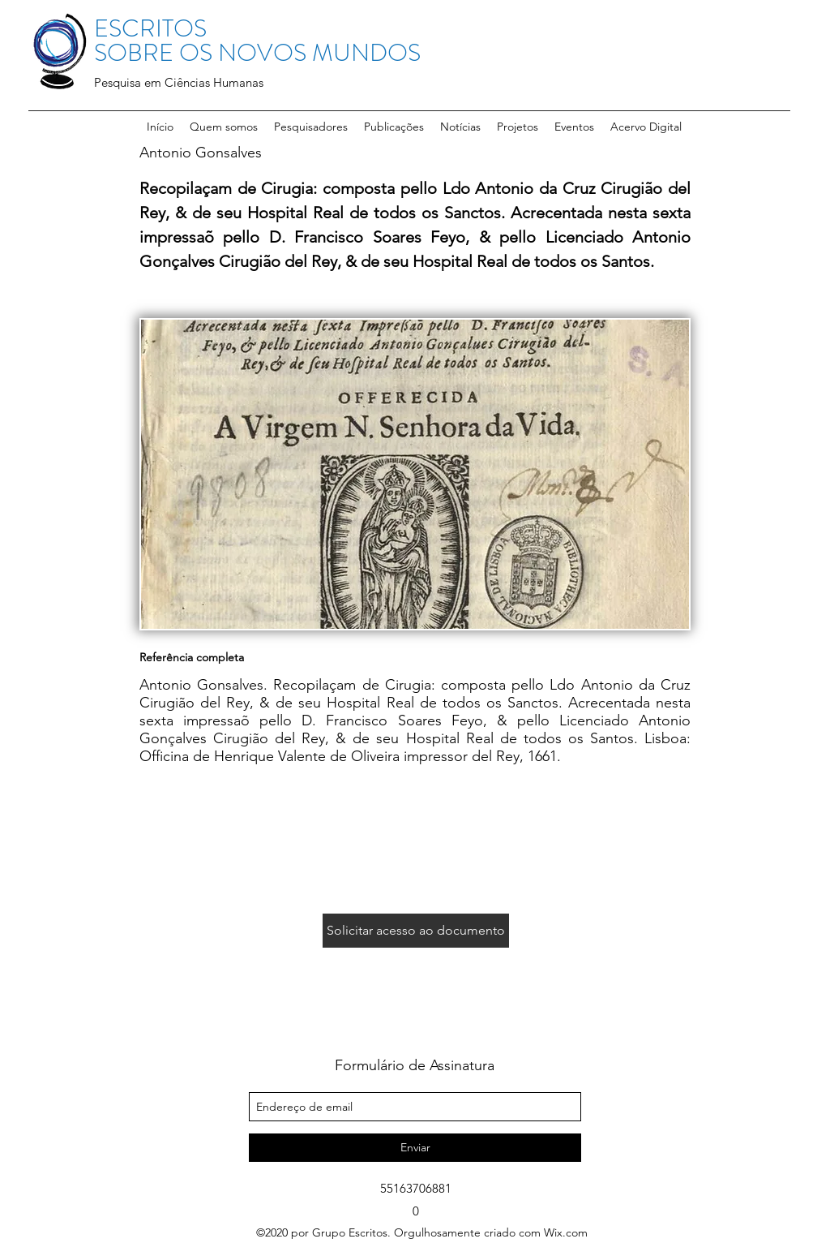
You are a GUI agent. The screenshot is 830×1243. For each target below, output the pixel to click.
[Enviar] (415, 1147)
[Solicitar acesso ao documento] (416, 931)
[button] (311, 126)
